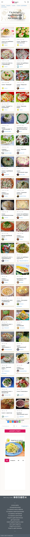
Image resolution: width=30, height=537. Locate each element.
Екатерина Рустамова (5, 372)
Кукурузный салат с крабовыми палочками (7, 301)
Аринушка (20, 88)
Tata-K (19, 67)
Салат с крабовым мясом (7, 171)
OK (7, 460)
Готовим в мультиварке (15, 509)
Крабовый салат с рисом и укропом (22, 128)
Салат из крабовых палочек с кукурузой (7, 43)
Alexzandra (21, 328)
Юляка (5, 196)
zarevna (5, 217)
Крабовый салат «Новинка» (22, 279)
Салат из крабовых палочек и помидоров (22, 64)
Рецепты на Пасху (15, 526)
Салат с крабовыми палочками (20, 325)
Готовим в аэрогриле (15, 515)
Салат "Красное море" (21, 106)
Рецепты (8, 5)
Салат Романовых (22, 391)
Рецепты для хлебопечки (15, 518)
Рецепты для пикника (15, 528)
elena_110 (20, 153)
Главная (3, 5)
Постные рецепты (15, 524)
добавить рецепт (15, 431)
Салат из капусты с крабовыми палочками (7, 64)
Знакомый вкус (22, 371)
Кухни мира (15, 505)
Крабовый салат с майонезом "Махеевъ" (7, 325)
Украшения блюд (15, 507)
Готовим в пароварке (15, 513)
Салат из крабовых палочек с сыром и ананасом (22, 215)
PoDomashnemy (7, 349)
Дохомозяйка (6, 131)
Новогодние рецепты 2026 (15, 522)
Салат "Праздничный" (21, 346)
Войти (28, 2)
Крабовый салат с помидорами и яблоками (7, 258)
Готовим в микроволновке (15, 511)
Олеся (4, 45)
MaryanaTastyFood (22, 261)
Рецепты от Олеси (17, 440)
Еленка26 (5, 174)
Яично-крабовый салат (7, 236)
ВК (18, 460)
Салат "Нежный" (7, 84)
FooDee (20, 282)
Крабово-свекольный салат (22, 413)
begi (19, 131)
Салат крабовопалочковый (8, 214)
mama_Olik (21, 174)
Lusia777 (20, 395)
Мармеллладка (7, 153)
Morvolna (5, 261)
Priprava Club (6, 395)
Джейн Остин (21, 196)
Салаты (13, 5)
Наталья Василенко (20, 305)
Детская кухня (15, 520)
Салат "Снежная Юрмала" (21, 193)
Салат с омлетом (7, 413)
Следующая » (25, 426)
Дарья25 (20, 416)
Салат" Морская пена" (21, 85)
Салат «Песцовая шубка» (22, 300)
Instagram (12, 460)
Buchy (4, 239)
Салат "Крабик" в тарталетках (22, 42)
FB (23, 460)
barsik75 (20, 349)
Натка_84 (5, 328)
